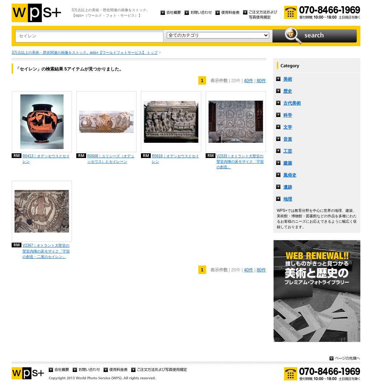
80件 (261, 80)
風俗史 (289, 175)
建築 (287, 163)
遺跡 (287, 187)
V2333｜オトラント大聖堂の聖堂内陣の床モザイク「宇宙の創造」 (240, 161)
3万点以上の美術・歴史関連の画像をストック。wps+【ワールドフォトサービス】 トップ (85, 52)
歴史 (287, 91)
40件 (248, 80)
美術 (287, 79)
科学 (287, 115)
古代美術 (292, 103)
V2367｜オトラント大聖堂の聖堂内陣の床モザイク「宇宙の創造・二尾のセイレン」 (46, 250)
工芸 (287, 151)
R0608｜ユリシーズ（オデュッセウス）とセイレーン (110, 158)
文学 (287, 127)
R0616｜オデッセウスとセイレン (175, 158)
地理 (287, 199)
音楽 (287, 139)
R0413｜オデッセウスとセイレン (46, 158)
